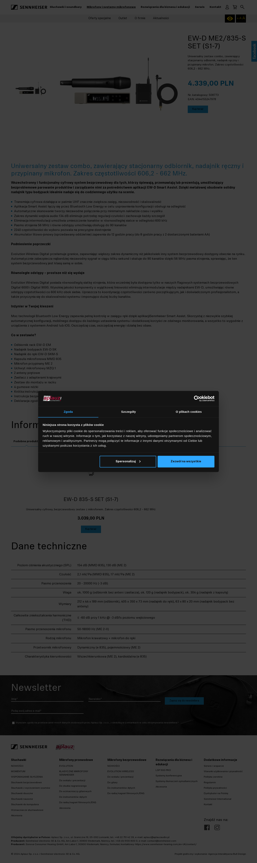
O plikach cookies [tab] (189, 411)
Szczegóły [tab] (128, 411)
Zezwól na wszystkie (186, 461)
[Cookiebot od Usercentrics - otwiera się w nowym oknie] (196, 398)
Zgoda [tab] (68, 411)
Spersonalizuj (128, 461)
